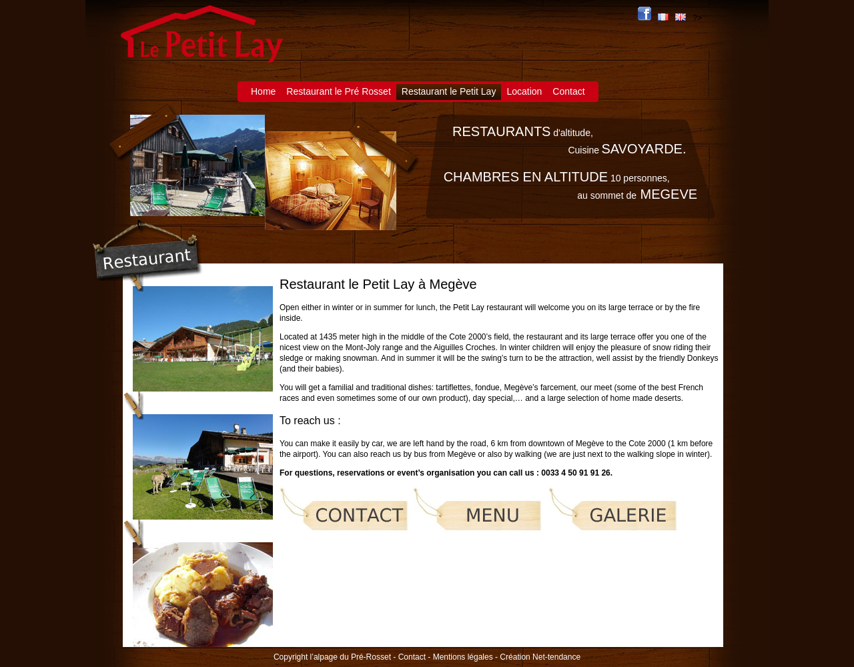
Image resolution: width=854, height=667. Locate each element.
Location (524, 91)
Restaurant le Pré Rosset (338, 91)
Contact (568, 91)
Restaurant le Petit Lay (449, 91)
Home (263, 91)
